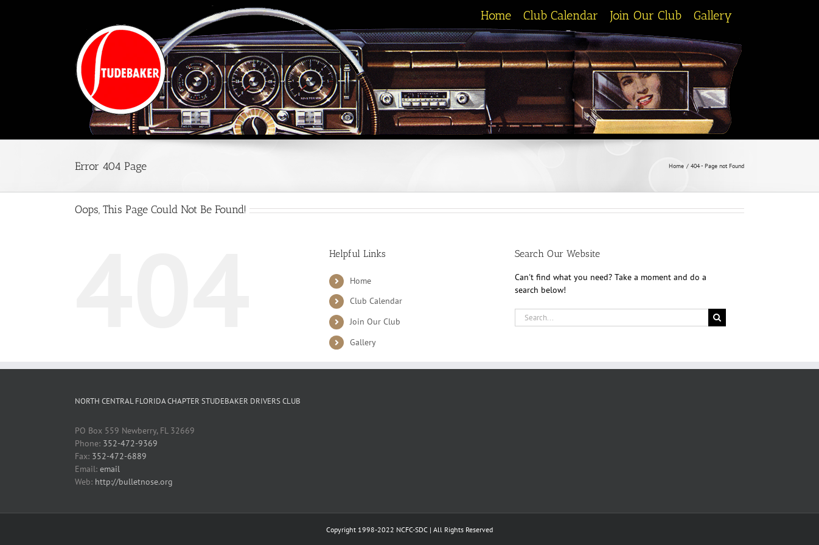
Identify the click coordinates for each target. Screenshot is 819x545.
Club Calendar (376, 300)
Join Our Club (375, 321)
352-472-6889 (119, 456)
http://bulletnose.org (134, 481)
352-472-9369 (130, 443)
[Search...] (611, 317)
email (110, 468)
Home (360, 280)
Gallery (363, 342)
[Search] (717, 317)
